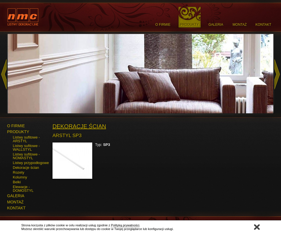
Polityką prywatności (125, 225)
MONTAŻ (15, 202)
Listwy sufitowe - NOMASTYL (26, 156)
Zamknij (257, 227)
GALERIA (15, 195)
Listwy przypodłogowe (31, 163)
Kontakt (263, 25)
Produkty (189, 25)
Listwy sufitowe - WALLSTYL (26, 148)
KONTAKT (16, 208)
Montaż (240, 25)
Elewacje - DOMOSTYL (23, 189)
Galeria (215, 25)
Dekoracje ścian (26, 167)
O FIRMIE (16, 126)
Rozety (18, 172)
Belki (17, 182)
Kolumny (20, 177)
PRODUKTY (18, 131)
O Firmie (162, 25)
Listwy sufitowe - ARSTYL (26, 139)
